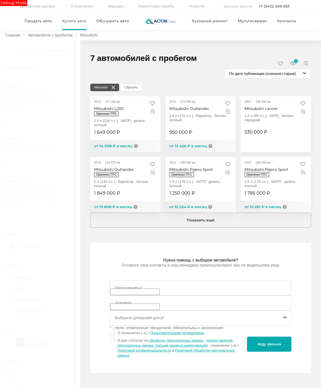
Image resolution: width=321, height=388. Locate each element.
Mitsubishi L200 (109, 108)
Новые (21, 50)
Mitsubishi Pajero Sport (191, 169)
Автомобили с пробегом (50, 35)
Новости (197, 6)
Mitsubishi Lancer (261, 108)
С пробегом (53, 50)
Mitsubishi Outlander (189, 108)
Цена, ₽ (11, 85)
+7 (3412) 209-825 (274, 6)
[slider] (7, 121)
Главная (12, 35)
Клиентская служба (156, 6)
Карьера (115, 6)
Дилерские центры (37, 6)
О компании (81, 6)
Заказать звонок (238, 6)
